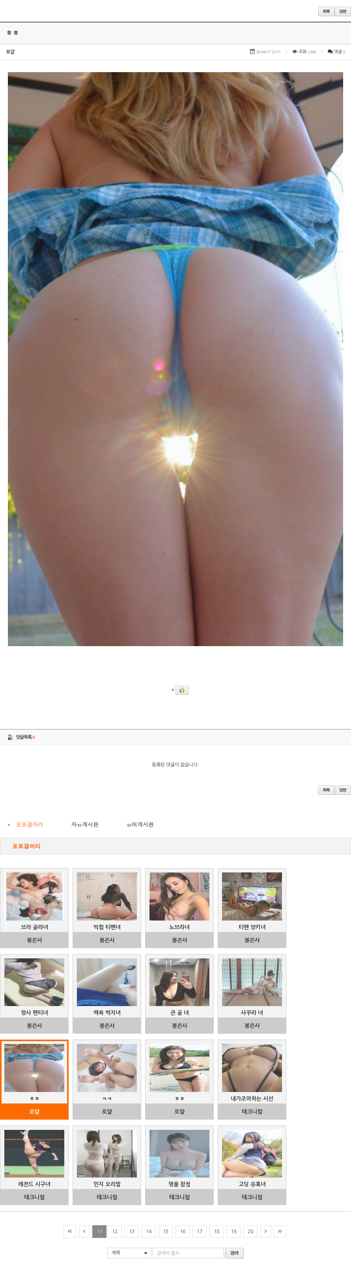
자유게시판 (85, 477)
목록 (326, 11)
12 (115, 884)
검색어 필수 (168, 906)
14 (148, 884)
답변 (343, 11)
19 (233, 884)
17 (199, 884)
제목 (116, 906)
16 (182, 884)
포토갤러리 (29, 477)
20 (250, 884)
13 (131, 884)
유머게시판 (140, 477)
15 (165, 884)
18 (216, 884)
